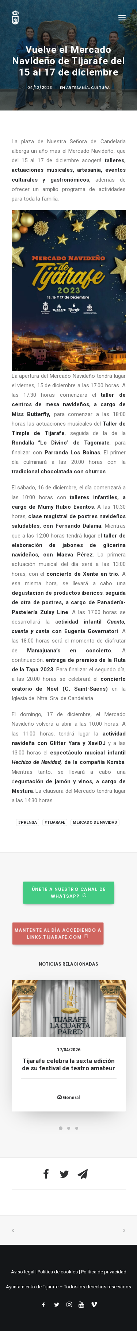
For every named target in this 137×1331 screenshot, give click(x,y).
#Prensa (27, 822)
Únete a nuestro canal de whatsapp (57, 892)
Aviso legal (22, 1271)
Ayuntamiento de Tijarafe (32, 1286)
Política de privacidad (103, 1271)
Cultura (100, 87)
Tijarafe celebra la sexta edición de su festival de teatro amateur (68, 1076)
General (71, 1110)
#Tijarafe (55, 822)
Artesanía (77, 87)
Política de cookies (58, 1271)
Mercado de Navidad (95, 822)
